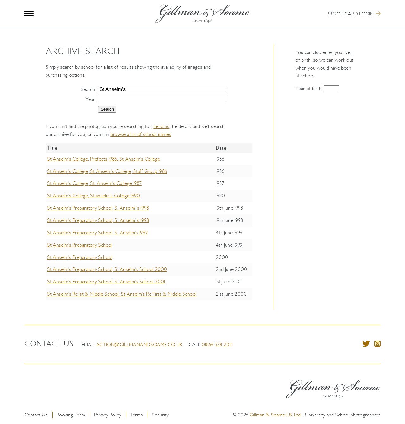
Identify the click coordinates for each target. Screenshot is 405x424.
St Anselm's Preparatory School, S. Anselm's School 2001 (106, 282)
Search (88, 89)
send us (161, 126)
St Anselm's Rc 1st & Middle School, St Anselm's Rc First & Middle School (121, 294)
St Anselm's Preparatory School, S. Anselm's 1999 (97, 233)
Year (90, 99)
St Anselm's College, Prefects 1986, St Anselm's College (103, 159)
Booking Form (70, 415)
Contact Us (35, 415)
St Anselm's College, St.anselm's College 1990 (93, 196)
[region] (149, 226)
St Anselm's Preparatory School (79, 245)
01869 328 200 (217, 344)
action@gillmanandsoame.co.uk (139, 344)
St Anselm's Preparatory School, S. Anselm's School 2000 (107, 269)
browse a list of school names (140, 134)
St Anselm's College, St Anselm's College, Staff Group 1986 (107, 171)
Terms (136, 415)
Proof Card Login (350, 14)
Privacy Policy (107, 415)
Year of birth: (310, 88)
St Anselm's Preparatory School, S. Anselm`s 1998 (98, 208)
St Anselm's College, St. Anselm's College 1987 (94, 183)
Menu (29, 13)
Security (160, 415)
